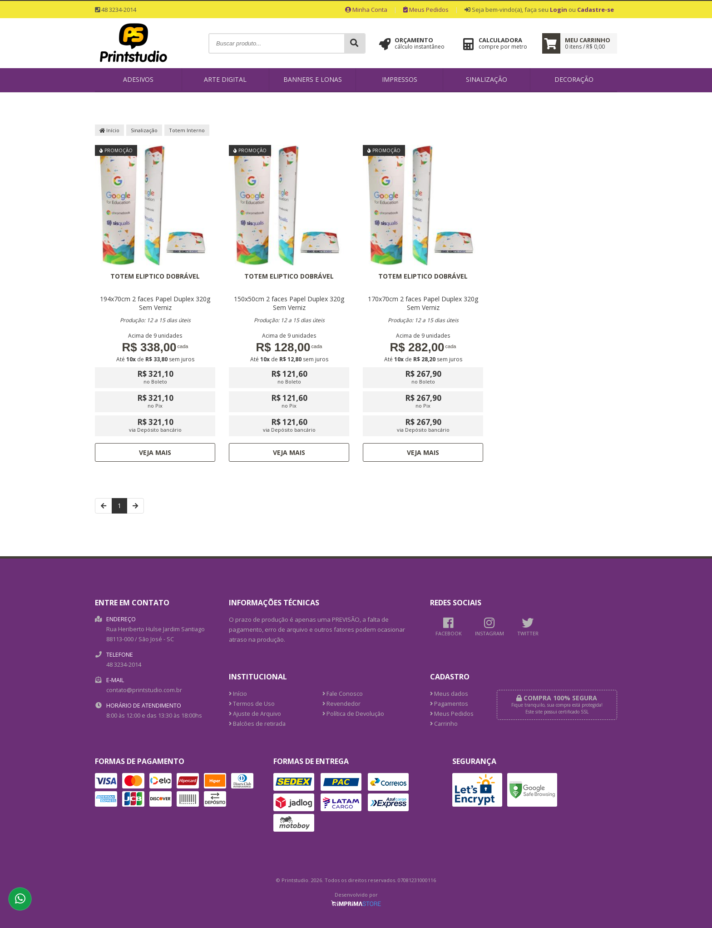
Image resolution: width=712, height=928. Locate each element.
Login (558, 9)
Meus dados (449, 694)
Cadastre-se (595, 9)
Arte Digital (225, 79)
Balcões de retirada (257, 724)
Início (109, 130)
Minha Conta (366, 9)
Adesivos (138, 79)
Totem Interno (187, 130)
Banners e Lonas (312, 79)
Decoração (573, 79)
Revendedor (341, 704)
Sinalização (486, 79)
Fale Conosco (342, 694)
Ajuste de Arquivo (255, 714)
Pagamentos (449, 704)
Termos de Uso (252, 704)
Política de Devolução (353, 714)
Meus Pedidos (426, 9)
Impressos (399, 79)
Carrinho (444, 724)
